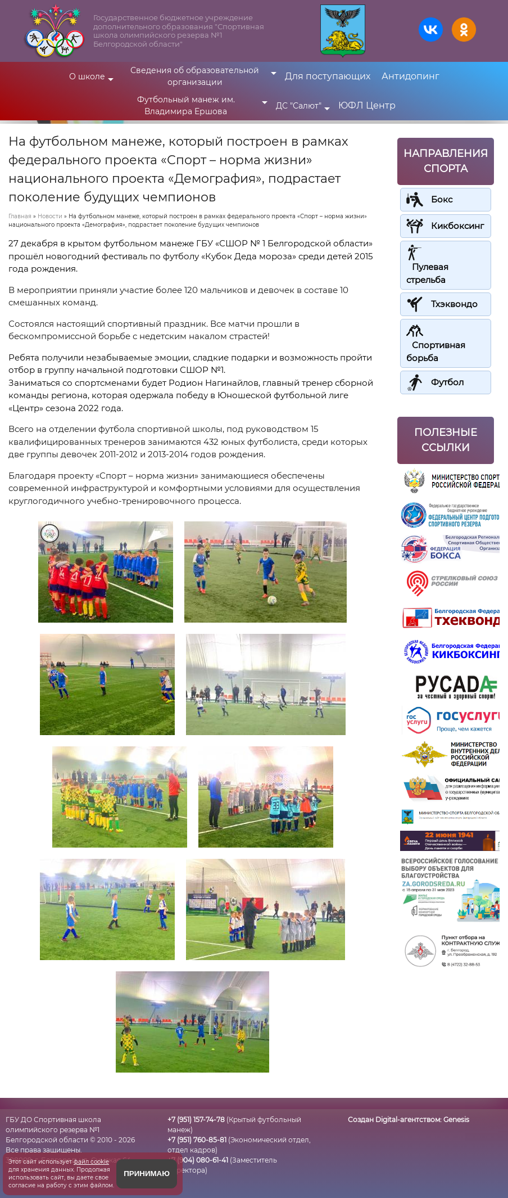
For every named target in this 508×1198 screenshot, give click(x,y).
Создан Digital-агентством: (408, 1119)
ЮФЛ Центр (367, 105)
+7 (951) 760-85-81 (196, 1140)
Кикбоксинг (457, 225)
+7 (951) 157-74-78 (196, 1119)
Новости (50, 216)
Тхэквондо (454, 304)
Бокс (441, 199)
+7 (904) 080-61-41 (197, 1160)
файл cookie (91, 1161)
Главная (19, 216)
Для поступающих (327, 76)
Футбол (447, 382)
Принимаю (147, 1173)
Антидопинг (410, 76)
